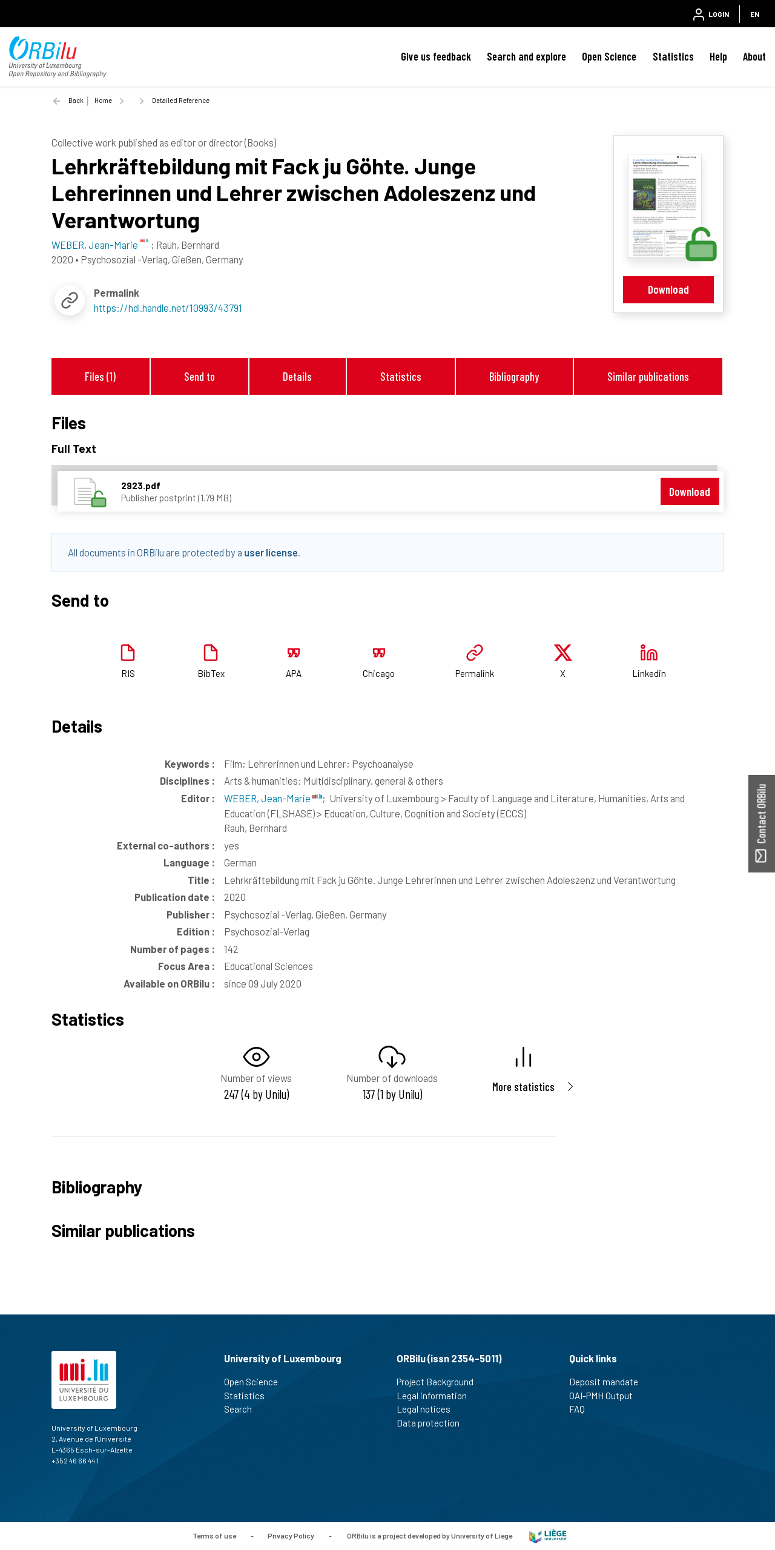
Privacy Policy (291, 1535)
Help (718, 56)
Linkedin (649, 673)
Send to (199, 376)
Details (297, 376)
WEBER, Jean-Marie (273, 798)
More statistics (523, 1086)
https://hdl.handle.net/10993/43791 (168, 308)
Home (103, 100)
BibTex (211, 673)
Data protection (433, 1422)
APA (294, 673)
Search (243, 1408)
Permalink (474, 673)
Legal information (437, 1395)
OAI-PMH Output (606, 1395)
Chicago (379, 673)
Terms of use (214, 1535)
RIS (128, 673)
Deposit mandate (608, 1381)
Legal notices (429, 1408)
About (754, 56)
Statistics (673, 56)
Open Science (609, 56)
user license (271, 552)
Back (76, 100)
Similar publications (648, 376)
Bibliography (514, 376)
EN (754, 14)
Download (668, 289)
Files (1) (100, 376)
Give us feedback (436, 56)
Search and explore (526, 56)
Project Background (440, 1381)
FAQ (582, 1408)
